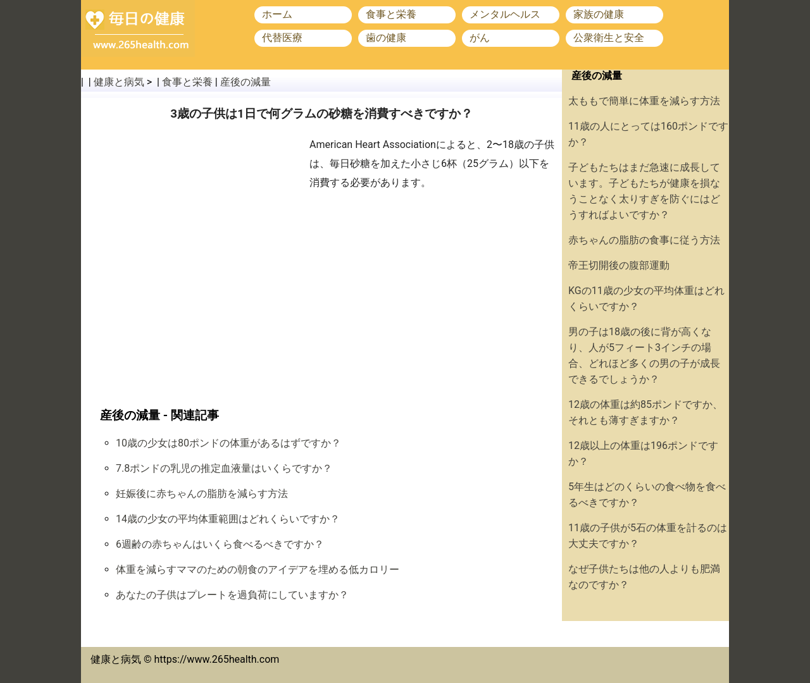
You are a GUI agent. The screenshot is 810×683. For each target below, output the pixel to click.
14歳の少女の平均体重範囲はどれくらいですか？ (228, 519)
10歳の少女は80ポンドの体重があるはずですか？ (228, 443)
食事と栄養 (391, 14)
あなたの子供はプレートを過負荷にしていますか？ (232, 595)
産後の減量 (245, 82)
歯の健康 (386, 38)
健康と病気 (119, 82)
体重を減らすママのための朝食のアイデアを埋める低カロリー (257, 569)
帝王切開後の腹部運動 (619, 265)
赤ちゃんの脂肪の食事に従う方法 (644, 240)
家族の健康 (598, 14)
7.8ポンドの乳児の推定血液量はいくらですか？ (224, 468)
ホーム (277, 14)
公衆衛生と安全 (608, 38)
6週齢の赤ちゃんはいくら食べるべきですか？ (220, 544)
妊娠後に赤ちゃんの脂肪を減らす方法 (202, 494)
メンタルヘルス (505, 14)
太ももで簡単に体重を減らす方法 (644, 101)
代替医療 (282, 38)
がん (480, 38)
